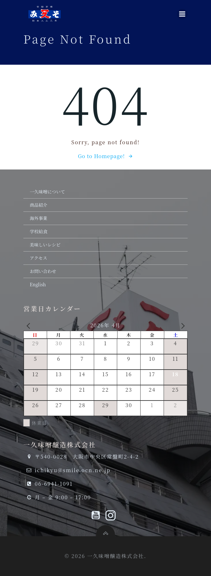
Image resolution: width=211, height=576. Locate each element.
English (38, 284)
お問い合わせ (43, 271)
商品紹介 (38, 205)
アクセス (38, 258)
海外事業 (38, 218)
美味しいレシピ (45, 244)
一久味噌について (47, 191)
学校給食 (38, 231)
